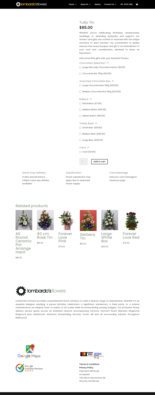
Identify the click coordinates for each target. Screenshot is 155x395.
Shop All (84, 4)
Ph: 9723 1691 (126, 4)
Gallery (97, 4)
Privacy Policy (86, 367)
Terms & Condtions (89, 364)
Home (71, 4)
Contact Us (109, 4)
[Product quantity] (83, 161)
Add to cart (99, 161)
